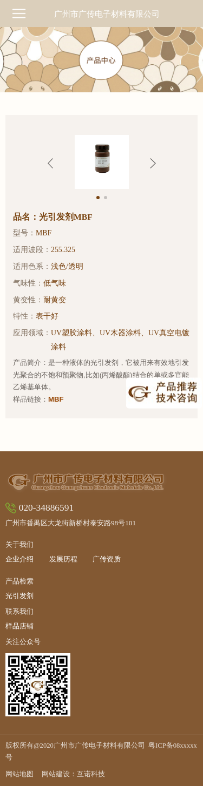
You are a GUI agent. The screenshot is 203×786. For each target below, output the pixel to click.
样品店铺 (19, 626)
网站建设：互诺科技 (73, 774)
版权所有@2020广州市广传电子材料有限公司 (101, 751)
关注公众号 (23, 641)
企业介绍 (19, 559)
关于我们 (19, 544)
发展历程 (63, 559)
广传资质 (107, 559)
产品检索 (19, 581)
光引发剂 (19, 596)
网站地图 (19, 774)
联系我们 (19, 611)
